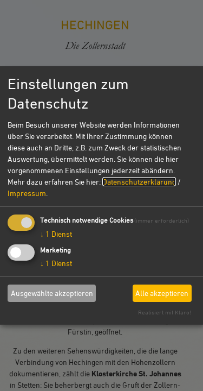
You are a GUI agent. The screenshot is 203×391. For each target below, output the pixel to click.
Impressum (27, 192)
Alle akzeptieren (161, 293)
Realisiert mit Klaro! (164, 312)
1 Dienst (56, 233)
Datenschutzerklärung (139, 181)
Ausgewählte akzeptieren (52, 293)
